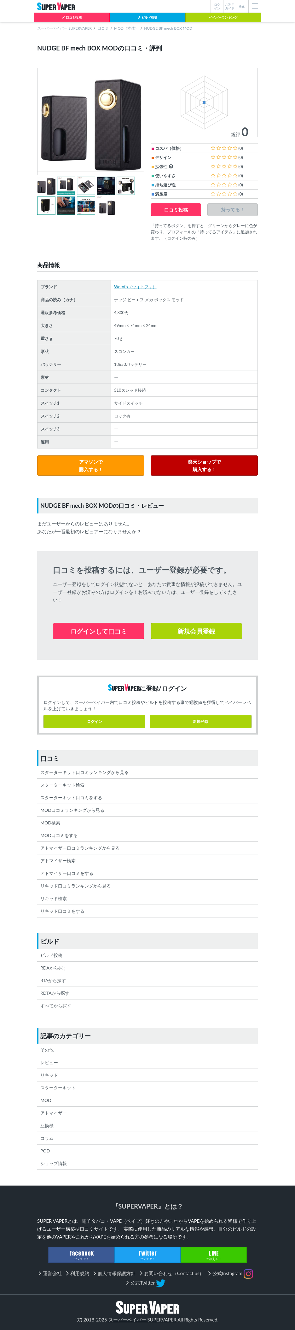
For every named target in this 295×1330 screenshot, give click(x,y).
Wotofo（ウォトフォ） (135, 286)
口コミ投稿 (71, 17)
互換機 (47, 1125)
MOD (45, 1100)
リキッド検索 (53, 898)
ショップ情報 (53, 1163)
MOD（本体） (126, 28)
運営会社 (52, 1273)
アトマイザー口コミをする (66, 873)
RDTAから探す (54, 993)
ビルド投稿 (147, 17)
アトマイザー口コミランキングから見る (80, 848)
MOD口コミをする (59, 835)
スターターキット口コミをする (71, 797)
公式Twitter (147, 1283)
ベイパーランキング (223, 17)
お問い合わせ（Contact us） (174, 1273)
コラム (47, 1138)
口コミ (103, 28)
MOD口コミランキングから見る (72, 810)
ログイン (94, 721)
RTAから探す (53, 980)
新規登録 (200, 721)
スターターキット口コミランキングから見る (84, 772)
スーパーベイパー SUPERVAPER (64, 28)
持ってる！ (233, 209)
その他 (47, 1049)
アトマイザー (53, 1113)
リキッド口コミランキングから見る (75, 885)
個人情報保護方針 (117, 1273)
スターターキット (58, 1087)
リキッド (49, 1075)
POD (45, 1150)
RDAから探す (53, 967)
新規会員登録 (196, 631)
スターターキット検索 (62, 785)
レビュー (49, 1062)
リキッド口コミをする (62, 911)
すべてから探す (55, 1005)
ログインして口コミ (98, 631)
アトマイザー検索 (58, 860)
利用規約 (79, 1273)
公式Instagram (232, 1274)
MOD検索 (50, 822)
